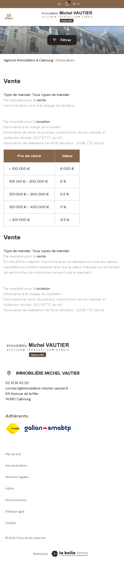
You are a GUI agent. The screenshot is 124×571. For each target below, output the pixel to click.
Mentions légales (17, 477)
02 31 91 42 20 (17, 383)
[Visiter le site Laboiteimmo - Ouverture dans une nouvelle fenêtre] (69, 554)
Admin (9, 488)
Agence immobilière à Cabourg (28, 60)
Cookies (10, 523)
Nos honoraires (15, 500)
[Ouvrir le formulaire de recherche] (62, 40)
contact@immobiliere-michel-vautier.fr (36, 388)
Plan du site (13, 454)
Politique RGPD (14, 511)
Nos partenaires (16, 465)
